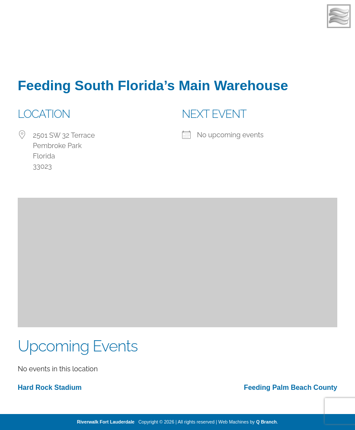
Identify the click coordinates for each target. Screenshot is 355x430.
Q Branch (266, 421)
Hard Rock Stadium (50, 387)
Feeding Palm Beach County (290, 387)
